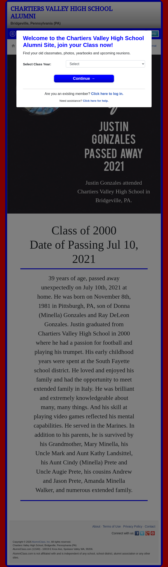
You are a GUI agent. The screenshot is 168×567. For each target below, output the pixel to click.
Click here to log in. (107, 94)
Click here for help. (95, 100)
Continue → (84, 78)
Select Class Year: (37, 64)
